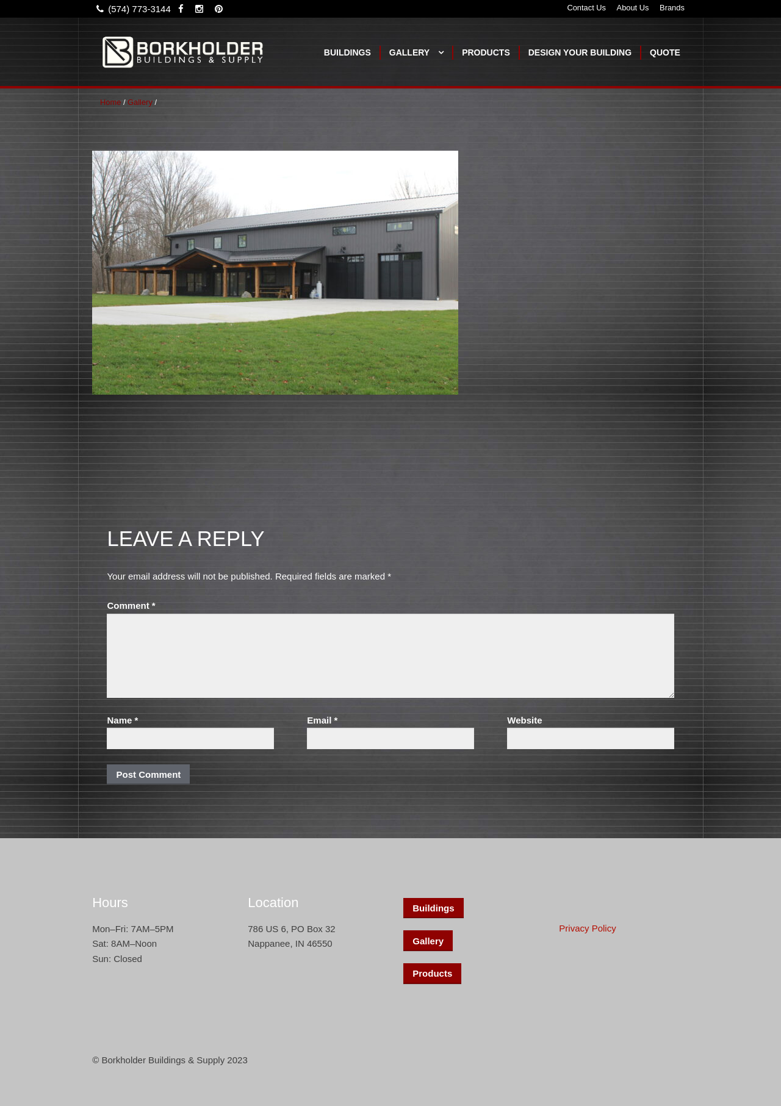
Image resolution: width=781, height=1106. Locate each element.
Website (524, 720)
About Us (633, 7)
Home (110, 102)
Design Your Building (580, 52)
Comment (131, 605)
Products (486, 52)
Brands (672, 7)
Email (322, 720)
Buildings (347, 52)
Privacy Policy (587, 928)
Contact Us (586, 7)
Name (122, 720)
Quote (665, 52)
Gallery (409, 52)
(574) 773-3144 (131, 9)
